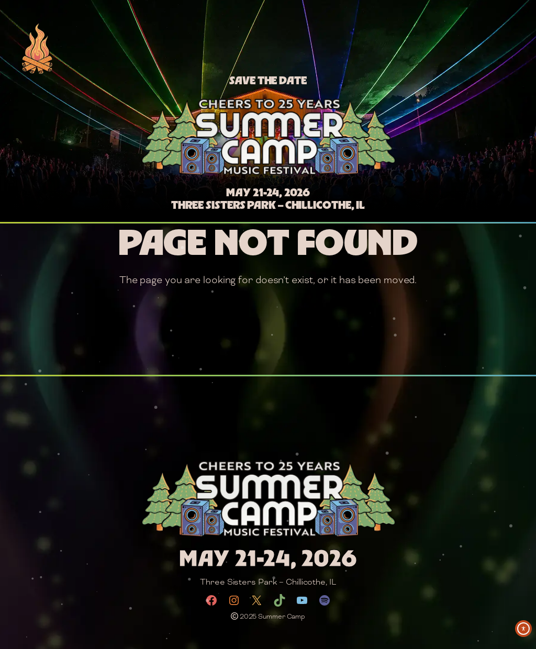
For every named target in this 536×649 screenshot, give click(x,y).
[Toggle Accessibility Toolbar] (523, 628)
